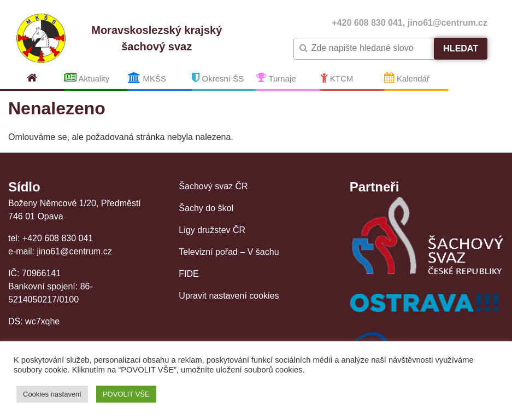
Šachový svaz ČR (213, 186)
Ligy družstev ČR (212, 230)
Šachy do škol (206, 208)
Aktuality (86, 77)
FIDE (188, 273)
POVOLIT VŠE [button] (126, 394)
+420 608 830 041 (367, 22)
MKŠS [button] (147, 77)
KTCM (337, 77)
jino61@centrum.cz (447, 22)
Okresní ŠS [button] (218, 77)
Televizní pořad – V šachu (229, 252)
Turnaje (276, 77)
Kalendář (406, 77)
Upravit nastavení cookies (229, 295)
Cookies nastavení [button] (52, 394)
